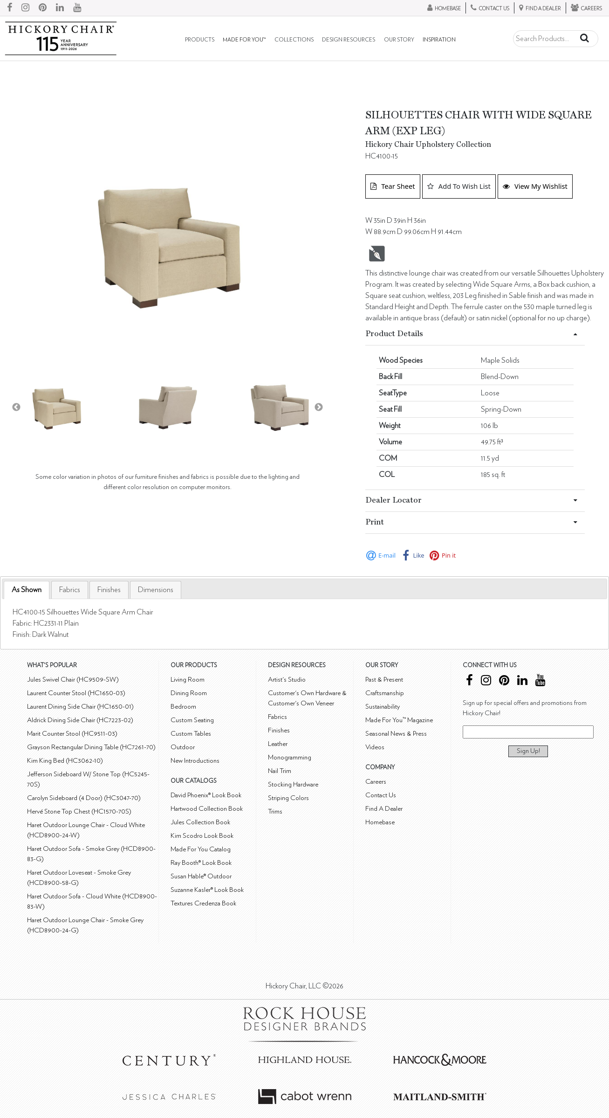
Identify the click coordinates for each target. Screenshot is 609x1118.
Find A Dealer (384, 808)
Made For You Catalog (201, 849)
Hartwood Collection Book (207, 808)
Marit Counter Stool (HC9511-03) (72, 733)
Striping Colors (288, 797)
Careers (375, 781)
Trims (275, 811)
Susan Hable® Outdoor (201, 876)
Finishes (109, 590)
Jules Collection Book (200, 822)
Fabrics (69, 590)
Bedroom (183, 706)
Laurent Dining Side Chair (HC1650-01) (80, 706)
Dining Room (189, 693)
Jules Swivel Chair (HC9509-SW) (73, 679)
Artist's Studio (287, 679)
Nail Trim (279, 770)
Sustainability (382, 706)
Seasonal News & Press (396, 733)
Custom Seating (192, 720)
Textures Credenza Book (203, 903)
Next (318, 407)
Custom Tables (191, 733)
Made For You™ (244, 39)
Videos (374, 747)
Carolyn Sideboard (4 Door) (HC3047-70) (84, 797)
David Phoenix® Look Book (206, 795)
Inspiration (439, 39)
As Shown (26, 590)
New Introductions (195, 760)
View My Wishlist (535, 186)
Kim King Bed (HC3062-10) (65, 760)
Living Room (188, 679)
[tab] (26, 590)
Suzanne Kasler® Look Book (207, 889)
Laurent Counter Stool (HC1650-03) (76, 693)
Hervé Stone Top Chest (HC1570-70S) (79, 811)
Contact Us (380, 795)
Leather (277, 743)
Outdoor (183, 747)
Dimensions (155, 590)
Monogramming (289, 757)
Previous (16, 407)
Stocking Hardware (293, 784)
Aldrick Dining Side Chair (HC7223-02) (80, 720)
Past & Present (384, 679)
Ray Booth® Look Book (201, 862)
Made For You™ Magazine (399, 720)
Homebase (380, 822)
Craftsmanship (384, 693)
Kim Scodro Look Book (202, 835)
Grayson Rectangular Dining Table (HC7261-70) (91, 747)
